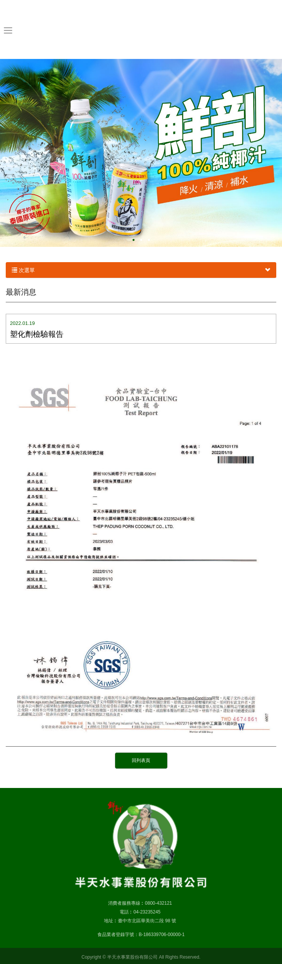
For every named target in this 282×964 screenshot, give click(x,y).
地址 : (110, 920)
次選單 (141, 270)
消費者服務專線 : (125, 903)
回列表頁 (141, 760)
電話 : (125, 912)
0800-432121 (158, 903)
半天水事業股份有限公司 (141, 29)
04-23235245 (147, 912)
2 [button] (141, 240)
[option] (141, 153)
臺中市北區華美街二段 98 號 (147, 920)
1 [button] (133, 240)
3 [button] (149, 240)
